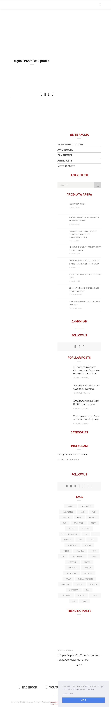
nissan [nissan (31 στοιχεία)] (88, 568)
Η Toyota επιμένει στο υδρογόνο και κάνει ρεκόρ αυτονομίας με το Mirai (86, 370)
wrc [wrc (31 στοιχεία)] (85, 601)
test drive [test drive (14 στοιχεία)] (65, 596)
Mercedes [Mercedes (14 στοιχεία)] (72, 568)
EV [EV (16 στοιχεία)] (86, 534)
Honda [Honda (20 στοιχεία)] (88, 545)
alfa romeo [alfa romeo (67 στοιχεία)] (68, 512)
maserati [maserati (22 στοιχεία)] (72, 562)
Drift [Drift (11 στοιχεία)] (93, 523)
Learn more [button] (68, 693)
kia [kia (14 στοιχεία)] (63, 557)
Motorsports (66, 166)
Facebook (28, 687)
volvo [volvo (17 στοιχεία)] (94, 596)
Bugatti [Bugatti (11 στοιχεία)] (92, 518)
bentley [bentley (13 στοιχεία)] (66, 518)
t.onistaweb (73, 460)
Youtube (54, 687)
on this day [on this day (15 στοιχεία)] (71, 573)
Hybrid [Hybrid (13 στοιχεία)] (66, 551)
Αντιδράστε (64, 160)
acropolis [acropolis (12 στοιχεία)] (86, 506)
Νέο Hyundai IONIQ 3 (77, 204)
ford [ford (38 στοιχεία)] (92, 540)
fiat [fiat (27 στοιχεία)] (80, 540)
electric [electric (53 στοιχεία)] (86, 529)
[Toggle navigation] (100, 4)
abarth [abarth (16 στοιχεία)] (71, 506)
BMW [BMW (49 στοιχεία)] (79, 518)
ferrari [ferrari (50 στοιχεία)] (67, 540)
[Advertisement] (55, 29)
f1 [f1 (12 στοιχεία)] (95, 534)
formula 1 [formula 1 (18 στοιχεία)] (72, 545)
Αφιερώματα (65, 149)
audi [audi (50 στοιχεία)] (94, 512)
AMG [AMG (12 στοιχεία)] (82, 512)
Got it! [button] (83, 700)
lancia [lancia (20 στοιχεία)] (94, 557)
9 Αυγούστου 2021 (80, 424)
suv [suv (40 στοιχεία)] (87, 590)
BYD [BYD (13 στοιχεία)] (64, 523)
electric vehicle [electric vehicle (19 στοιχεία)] (69, 534)
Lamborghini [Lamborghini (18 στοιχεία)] (77, 557)
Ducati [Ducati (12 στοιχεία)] (72, 529)
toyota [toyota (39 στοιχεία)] (81, 596)
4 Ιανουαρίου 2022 (80, 408)
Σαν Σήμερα (64, 155)
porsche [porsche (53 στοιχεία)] (88, 573)
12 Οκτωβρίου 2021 (81, 378)
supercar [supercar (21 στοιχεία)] (73, 590)
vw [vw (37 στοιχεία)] (73, 601)
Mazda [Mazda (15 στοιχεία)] (87, 562)
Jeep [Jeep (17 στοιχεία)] (94, 551)
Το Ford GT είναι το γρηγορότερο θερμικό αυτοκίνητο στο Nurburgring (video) (83, 234)
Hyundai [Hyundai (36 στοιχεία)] (80, 551)
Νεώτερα (61, 651)
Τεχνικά (69, 651)
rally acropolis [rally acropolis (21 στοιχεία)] (85, 579)
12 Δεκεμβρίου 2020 (81, 393)
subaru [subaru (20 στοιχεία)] (93, 584)
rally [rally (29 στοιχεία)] (68, 579)
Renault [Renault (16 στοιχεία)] (65, 584)
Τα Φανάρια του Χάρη (70, 144)
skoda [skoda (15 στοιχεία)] (79, 584)
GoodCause (56, 704)
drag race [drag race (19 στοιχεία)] (78, 523)
